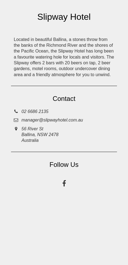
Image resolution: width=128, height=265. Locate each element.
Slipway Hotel (64, 17)
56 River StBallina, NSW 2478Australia (39, 134)
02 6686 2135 (34, 111)
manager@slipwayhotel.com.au (52, 120)
